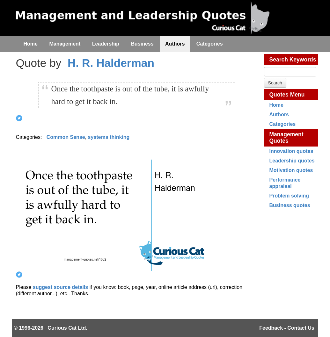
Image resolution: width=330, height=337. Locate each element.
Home (276, 105)
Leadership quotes (292, 160)
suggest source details (60, 287)
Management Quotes (286, 137)
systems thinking (109, 137)
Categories (282, 124)
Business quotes (289, 205)
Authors (279, 114)
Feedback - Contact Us (286, 328)
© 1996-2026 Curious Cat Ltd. (50, 328)
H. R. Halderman (111, 63)
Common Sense (66, 137)
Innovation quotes (291, 151)
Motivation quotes (291, 170)
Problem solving (289, 195)
